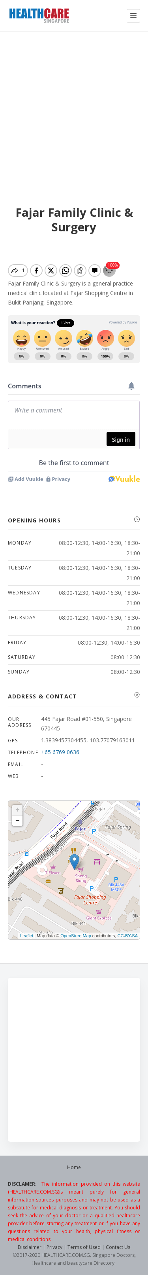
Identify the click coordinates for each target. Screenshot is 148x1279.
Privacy (54, 1247)
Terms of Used (84, 1247)
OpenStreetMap (75, 935)
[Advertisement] (74, 109)
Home (74, 1167)
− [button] (17, 820)
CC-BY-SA (127, 935)
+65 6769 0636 (60, 752)
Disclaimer (29, 1247)
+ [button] (17, 810)
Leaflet (26, 935)
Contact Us (118, 1247)
